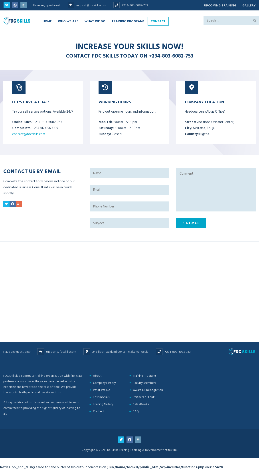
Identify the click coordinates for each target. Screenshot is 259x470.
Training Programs (128, 20)
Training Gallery (103, 404)
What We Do (101, 389)
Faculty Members (144, 382)
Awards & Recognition (148, 389)
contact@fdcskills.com (28, 134)
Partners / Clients (144, 396)
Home (47, 20)
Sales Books (141, 404)
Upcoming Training (219, 5)
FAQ (136, 411)
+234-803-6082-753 (171, 56)
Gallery (249, 5)
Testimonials (101, 396)
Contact (158, 20)
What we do (95, 20)
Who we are (68, 20)
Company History (104, 382)
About (97, 375)
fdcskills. (171, 449)
